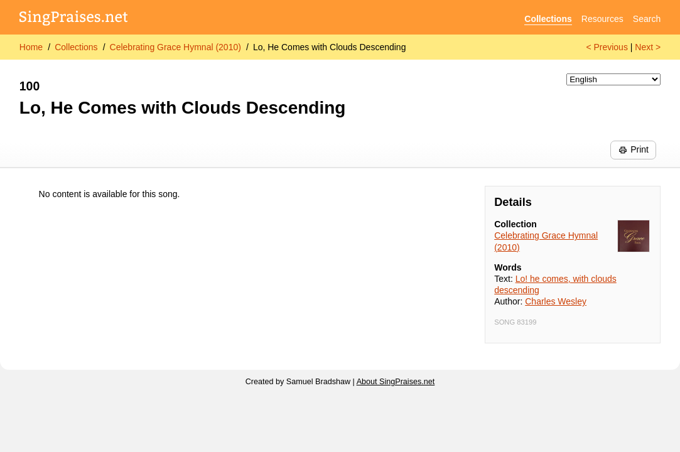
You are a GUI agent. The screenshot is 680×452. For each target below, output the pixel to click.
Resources (602, 19)
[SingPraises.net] (73, 19)
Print (633, 149)
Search (647, 19)
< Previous (607, 47)
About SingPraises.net (396, 381)
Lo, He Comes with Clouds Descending (329, 47)
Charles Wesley (555, 301)
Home (31, 47)
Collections (547, 19)
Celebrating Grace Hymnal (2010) (175, 47)
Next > (648, 47)
